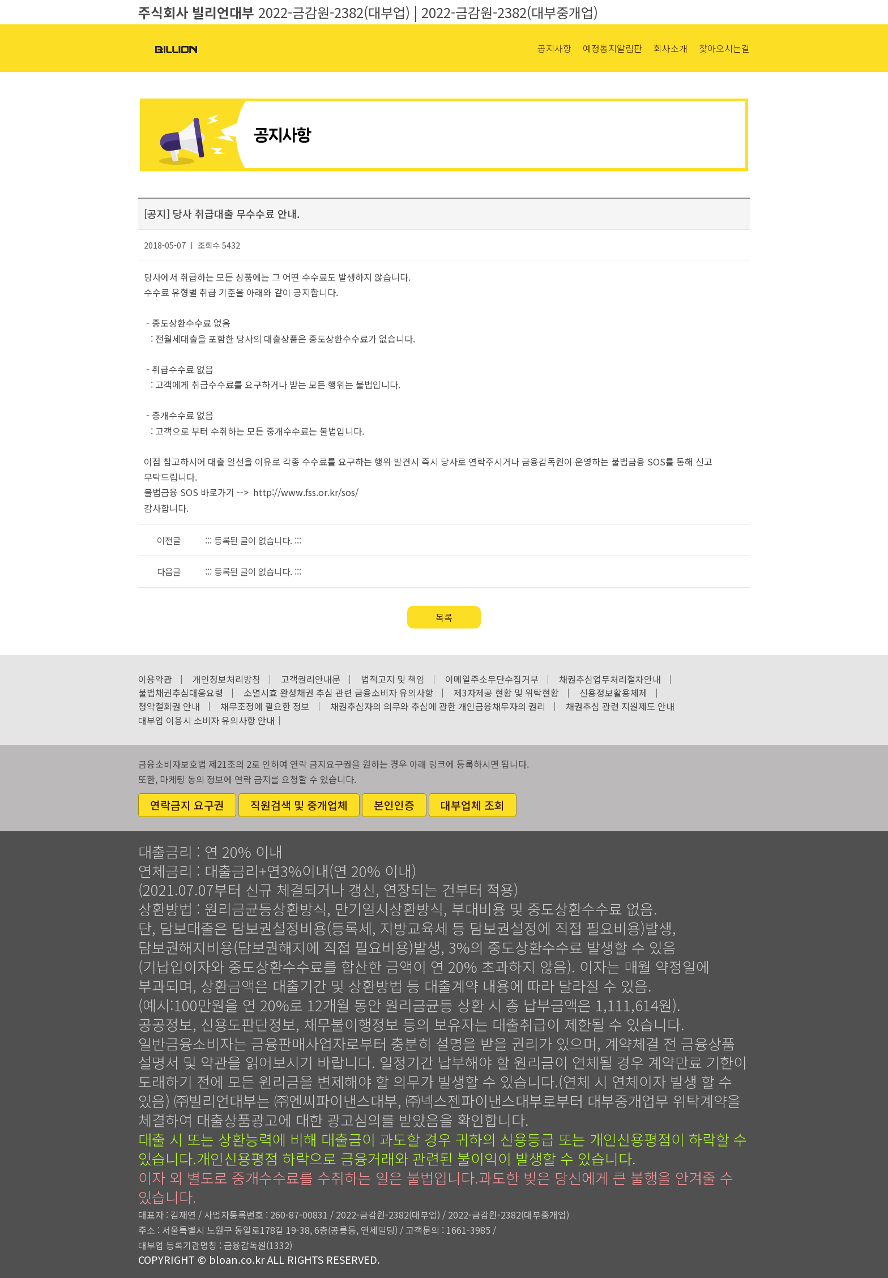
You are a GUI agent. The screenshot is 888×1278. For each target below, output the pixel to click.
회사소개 (671, 48)
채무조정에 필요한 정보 (265, 706)
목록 (444, 617)
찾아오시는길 (724, 48)
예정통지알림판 (612, 48)
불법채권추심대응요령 (180, 692)
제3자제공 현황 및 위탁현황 (506, 692)
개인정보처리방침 (227, 679)
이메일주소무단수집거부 (492, 679)
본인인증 (394, 805)
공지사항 (554, 48)
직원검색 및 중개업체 (299, 805)
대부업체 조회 (473, 805)
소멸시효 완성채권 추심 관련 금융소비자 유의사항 (338, 692)
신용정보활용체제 (613, 692)
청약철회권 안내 (169, 706)
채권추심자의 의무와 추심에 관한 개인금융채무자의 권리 (437, 706)
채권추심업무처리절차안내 (610, 679)
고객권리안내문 (310, 679)
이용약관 (155, 679)
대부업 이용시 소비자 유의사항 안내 (206, 720)
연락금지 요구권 (187, 805)
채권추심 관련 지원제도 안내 (620, 706)
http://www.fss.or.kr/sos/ (305, 492)
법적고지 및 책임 (393, 679)
